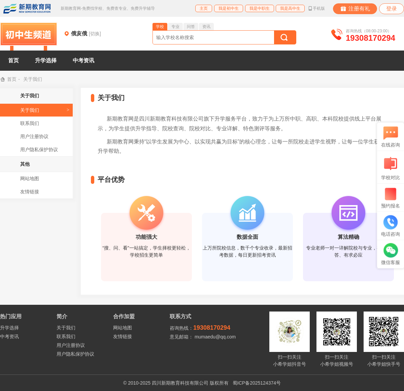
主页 (204, 8)
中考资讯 (83, 60)
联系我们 (29, 123)
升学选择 (46, 60)
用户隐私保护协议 (39, 149)
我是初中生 (228, 8)
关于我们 (29, 110)
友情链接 (29, 191)
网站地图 (29, 178)
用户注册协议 (34, 136)
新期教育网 (27, 8)
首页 (13, 60)
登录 (391, 8)
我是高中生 (290, 8)
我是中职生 (259, 8)
